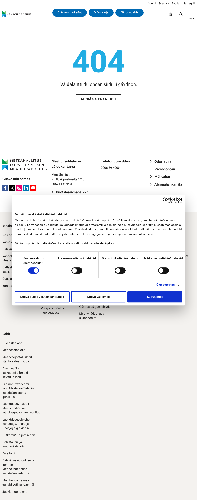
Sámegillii (189, 4)
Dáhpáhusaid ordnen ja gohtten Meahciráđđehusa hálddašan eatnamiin (18, 467)
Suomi (152, 4)
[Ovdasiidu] (170, 14)
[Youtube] (33, 188)
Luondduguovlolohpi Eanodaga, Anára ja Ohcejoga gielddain (16, 424)
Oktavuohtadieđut (69, 12)
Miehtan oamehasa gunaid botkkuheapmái (18, 482)
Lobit (6, 334)
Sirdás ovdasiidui (98, 99)
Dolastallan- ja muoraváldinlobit (13, 444)
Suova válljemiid (98, 296)
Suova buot (155, 296)
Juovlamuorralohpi (15, 492)
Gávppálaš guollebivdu (95, 307)
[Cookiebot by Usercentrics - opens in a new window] (165, 200)
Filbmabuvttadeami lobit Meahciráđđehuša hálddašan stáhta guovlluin (18, 390)
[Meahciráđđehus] (16, 14)
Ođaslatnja (101, 12)
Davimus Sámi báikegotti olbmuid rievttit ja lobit (15, 372)
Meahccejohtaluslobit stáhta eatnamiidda (17, 359)
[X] (12, 188)
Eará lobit (8, 453)
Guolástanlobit (12, 343)
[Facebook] (5, 188)
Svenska (164, 4)
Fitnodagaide (129, 12)
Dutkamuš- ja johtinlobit (18, 435)
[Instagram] (19, 188)
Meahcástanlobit (13, 350)
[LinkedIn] (26, 188)
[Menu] (191, 14)
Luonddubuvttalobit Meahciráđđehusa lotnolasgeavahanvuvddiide (18, 408)
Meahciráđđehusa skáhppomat (91, 316)
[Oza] (180, 14)
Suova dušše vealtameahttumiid (42, 296)
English (176, 4)
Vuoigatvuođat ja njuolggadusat (52, 310)
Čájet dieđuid (165, 284)
